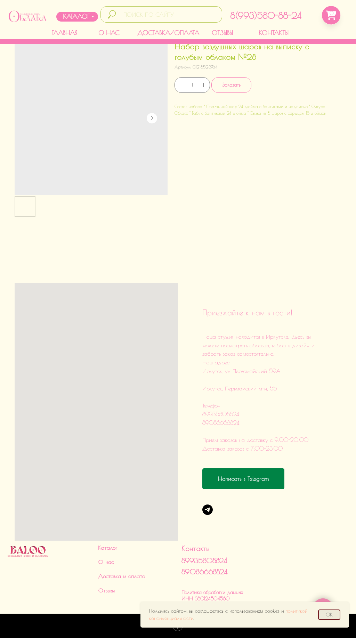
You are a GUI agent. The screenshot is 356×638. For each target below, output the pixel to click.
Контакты (195, 548)
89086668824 (204, 572)
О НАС (108, 33)
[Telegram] (207, 509)
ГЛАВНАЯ (64, 33)
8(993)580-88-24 (265, 15)
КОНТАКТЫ (274, 33)
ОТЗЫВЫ (222, 33)
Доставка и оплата (121, 576)
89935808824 (204, 561)
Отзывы (106, 590)
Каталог (107, 547)
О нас (106, 562)
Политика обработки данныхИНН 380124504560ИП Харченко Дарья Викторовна (215, 599)
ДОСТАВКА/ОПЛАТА (168, 33)
